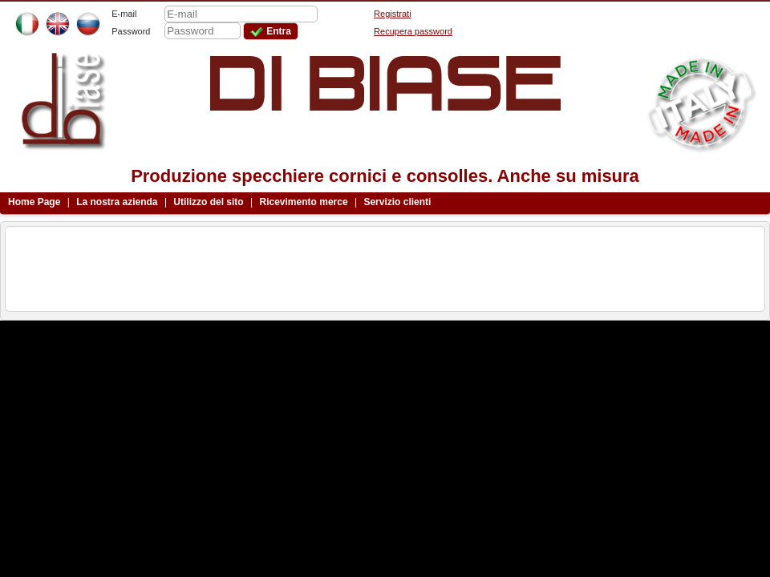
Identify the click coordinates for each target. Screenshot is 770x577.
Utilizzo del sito (208, 202)
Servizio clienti (397, 202)
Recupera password (413, 31)
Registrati (392, 13)
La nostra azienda (116, 202)
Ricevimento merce (304, 202)
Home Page (34, 202)
